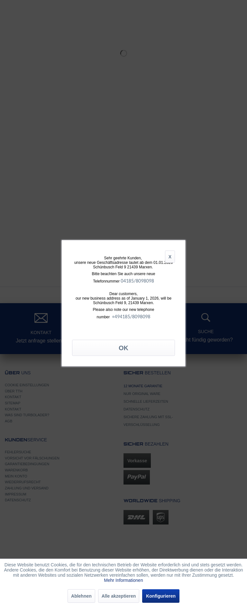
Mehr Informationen (123, 580)
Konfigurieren (161, 596)
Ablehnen (81, 596)
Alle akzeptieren (119, 596)
